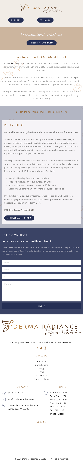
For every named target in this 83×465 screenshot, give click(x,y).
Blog (41, 368)
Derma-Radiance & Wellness (19, 63)
